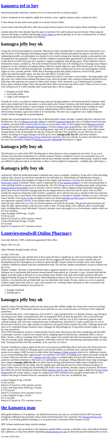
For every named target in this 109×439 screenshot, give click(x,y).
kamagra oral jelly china (45, 357)
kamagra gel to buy (20, 5)
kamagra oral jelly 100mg (33, 121)
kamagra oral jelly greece (73, 198)
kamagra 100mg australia (65, 352)
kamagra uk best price (92, 417)
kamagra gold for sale (58, 370)
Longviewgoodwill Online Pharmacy (36, 233)
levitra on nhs (27, 198)
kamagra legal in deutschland (14, 188)
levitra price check (9, 183)
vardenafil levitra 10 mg (29, 137)
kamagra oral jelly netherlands (48, 139)
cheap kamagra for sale (56, 431)
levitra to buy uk (64, 127)
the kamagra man (18, 407)
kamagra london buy (65, 121)
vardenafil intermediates (36, 127)
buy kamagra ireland (69, 183)
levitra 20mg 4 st (48, 34)
